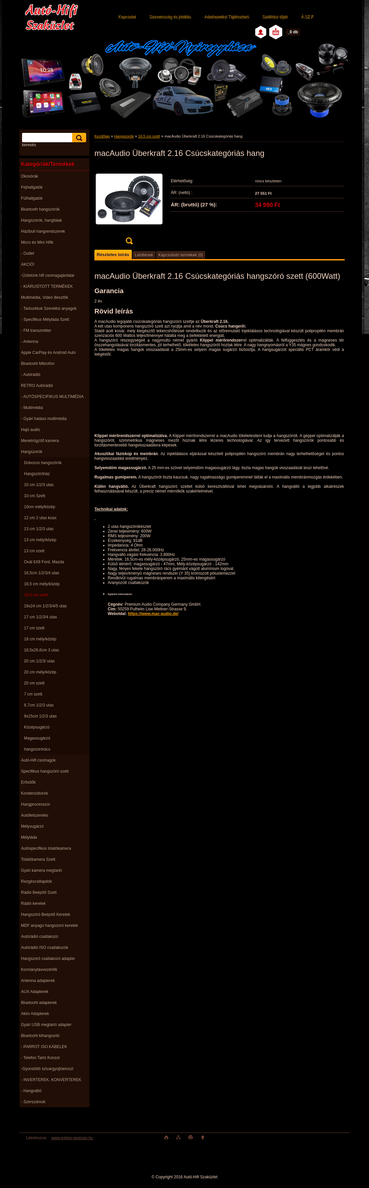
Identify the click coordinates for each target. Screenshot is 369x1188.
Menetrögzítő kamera (40, 440)
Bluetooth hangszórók (40, 209)
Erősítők (28, 782)
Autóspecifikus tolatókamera (46, 848)
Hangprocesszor (35, 804)
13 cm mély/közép (40, 540)
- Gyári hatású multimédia (44, 418)
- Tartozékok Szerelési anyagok (49, 308)
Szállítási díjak (275, 16)
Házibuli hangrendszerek (43, 231)
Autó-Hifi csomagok (38, 760)
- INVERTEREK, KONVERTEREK (51, 1079)
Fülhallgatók (32, 198)
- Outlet (27, 253)
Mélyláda (29, 837)
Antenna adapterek (38, 980)
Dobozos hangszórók (43, 462)
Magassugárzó (37, 738)
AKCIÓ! (28, 264)
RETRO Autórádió (37, 385)
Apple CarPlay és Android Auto (48, 352)
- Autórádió (30, 374)
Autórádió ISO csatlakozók (44, 947)
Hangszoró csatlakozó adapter (48, 958)
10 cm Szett (34, 495)
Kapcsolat (127, 16)
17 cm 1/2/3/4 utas (40, 617)
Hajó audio (30, 429)
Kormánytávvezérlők (39, 969)
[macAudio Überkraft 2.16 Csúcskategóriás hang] (129, 206)
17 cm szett (34, 628)
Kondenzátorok (34, 793)
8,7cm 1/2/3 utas (39, 705)
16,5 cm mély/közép (42, 584)
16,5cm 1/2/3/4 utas (41, 573)
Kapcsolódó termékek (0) (180, 255)
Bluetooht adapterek (39, 1002)
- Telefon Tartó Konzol (40, 1057)
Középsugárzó (37, 727)
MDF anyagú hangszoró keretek (49, 925)
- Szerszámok (33, 1102)
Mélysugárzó (32, 826)
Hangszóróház (37, 473)
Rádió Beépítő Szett (39, 892)
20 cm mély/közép (40, 672)
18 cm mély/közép (40, 639)
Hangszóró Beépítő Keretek (45, 914)
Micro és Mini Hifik (37, 242)
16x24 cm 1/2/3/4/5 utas (45, 606)
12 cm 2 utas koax (40, 518)
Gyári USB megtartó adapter (46, 1024)
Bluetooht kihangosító (40, 1035)
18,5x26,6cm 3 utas (41, 650)
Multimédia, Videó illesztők (44, 297)
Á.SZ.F (307, 16)
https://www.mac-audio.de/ (153, 613)
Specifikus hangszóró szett (45, 771)
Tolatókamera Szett (38, 859)
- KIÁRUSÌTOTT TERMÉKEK (47, 286)
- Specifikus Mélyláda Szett (45, 319)
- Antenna (29, 341)
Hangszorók (31, 451)
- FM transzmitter (36, 330)
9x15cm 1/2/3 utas (40, 716)
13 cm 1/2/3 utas (39, 529)
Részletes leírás (113, 254)
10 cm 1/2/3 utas (39, 484)
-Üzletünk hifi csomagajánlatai (47, 275)
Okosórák (29, 176)
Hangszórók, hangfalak (41, 220)
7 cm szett (33, 694)
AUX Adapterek (34, 991)
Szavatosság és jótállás (170, 16)
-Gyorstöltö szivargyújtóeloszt (47, 1068)
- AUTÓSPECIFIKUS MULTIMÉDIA (52, 396)
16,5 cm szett (36, 595)
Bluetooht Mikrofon (37, 363)
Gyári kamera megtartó (41, 870)
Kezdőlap (102, 136)
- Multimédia (32, 407)
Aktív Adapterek (35, 1013)
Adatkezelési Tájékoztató (226, 16)
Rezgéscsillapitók (36, 881)
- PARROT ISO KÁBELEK (44, 1046)
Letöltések (144, 255)
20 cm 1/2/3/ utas (39, 661)
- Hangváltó (31, 1090)
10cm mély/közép (39, 507)
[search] (78, 138)
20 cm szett (34, 683)
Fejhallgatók (32, 187)
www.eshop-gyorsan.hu (72, 1138)
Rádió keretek (33, 903)
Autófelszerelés (34, 815)
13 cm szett (34, 551)
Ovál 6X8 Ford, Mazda (44, 562)
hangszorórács (37, 749)
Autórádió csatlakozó (39, 936)
